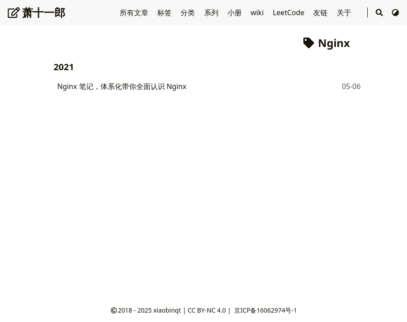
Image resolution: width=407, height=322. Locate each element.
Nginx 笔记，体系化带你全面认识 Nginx (121, 86)
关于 (345, 12)
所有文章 (135, 12)
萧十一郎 (36, 12)
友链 (321, 12)
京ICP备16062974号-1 (265, 310)
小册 (235, 12)
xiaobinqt (167, 310)
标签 (165, 12)
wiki (258, 12)
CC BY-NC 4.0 (207, 310)
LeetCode (289, 12)
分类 (188, 12)
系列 (212, 12)
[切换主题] (395, 12)
